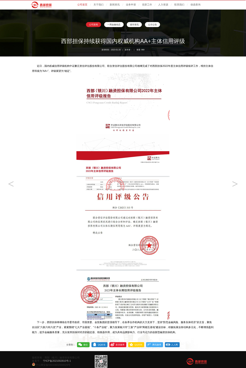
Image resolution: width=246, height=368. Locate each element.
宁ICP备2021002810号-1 (57, 361)
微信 (85, 344)
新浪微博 (120, 344)
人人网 (174, 344)
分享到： (70, 344)
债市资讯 (134, 24)
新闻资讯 (115, 4)
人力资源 (163, 4)
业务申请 (131, 4)
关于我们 (99, 4)
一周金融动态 (113, 24)
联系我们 (179, 4)
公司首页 (82, 4)
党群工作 (147, 4)
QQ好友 (102, 344)
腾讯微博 (156, 344)
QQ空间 (138, 344)
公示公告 (152, 24)
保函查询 (195, 4)
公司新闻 (93, 24)
